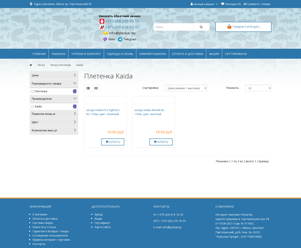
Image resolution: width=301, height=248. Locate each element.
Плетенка (41, 91)
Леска (41, 65)
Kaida (79, 65)
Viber (109, 39)
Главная (39, 54)
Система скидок (42, 223)
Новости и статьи (44, 227)
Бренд (98, 214)
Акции (98, 218)
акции (214, 54)
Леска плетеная (60, 65)
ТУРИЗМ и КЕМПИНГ (86, 54)
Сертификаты (236, 54)
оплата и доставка (187, 54)
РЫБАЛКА (58, 54)
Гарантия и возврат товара (50, 231)
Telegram (127, 39)
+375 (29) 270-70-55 (121, 21)
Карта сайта (102, 227)
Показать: (232, 88)
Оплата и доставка (44, 218)
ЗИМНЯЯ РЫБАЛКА (152, 54)
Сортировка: (150, 88)
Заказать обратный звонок (120, 16)
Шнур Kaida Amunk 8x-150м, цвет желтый (149, 112)
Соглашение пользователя (50, 235)
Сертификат (102, 223)
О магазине (39, 214)
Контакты (38, 244)
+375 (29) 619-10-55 (121, 27)
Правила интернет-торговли (51, 239)
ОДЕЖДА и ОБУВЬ (120, 54)
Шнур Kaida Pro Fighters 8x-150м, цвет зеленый (103, 112)
